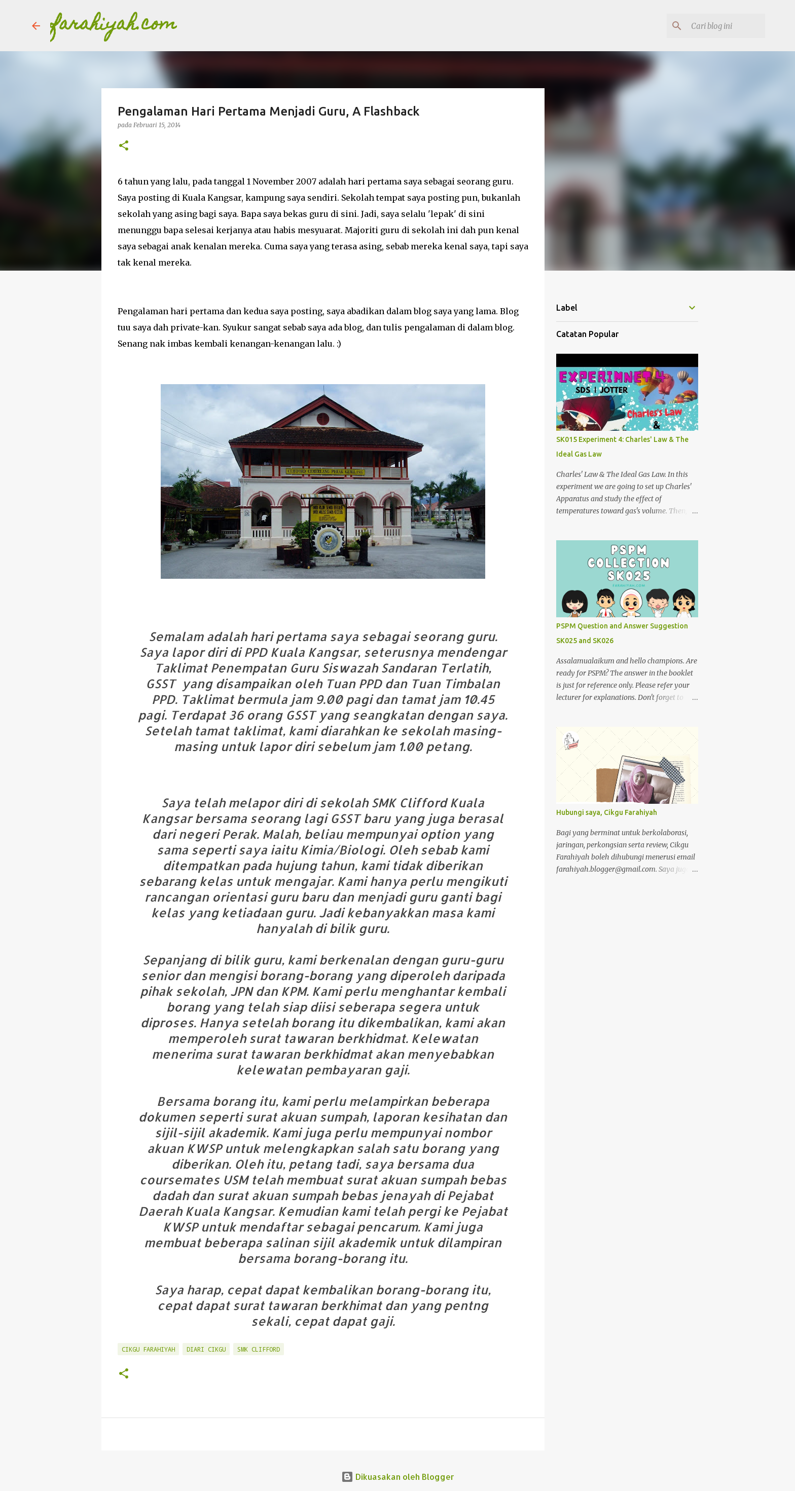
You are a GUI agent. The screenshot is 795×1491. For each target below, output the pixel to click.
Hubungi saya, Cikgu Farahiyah (606, 812)
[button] (124, 146)
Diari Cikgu (206, 1349)
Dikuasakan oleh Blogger (397, 1476)
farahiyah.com (113, 25)
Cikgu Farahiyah (148, 1349)
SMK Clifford (258, 1349)
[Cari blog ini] (712, 26)
